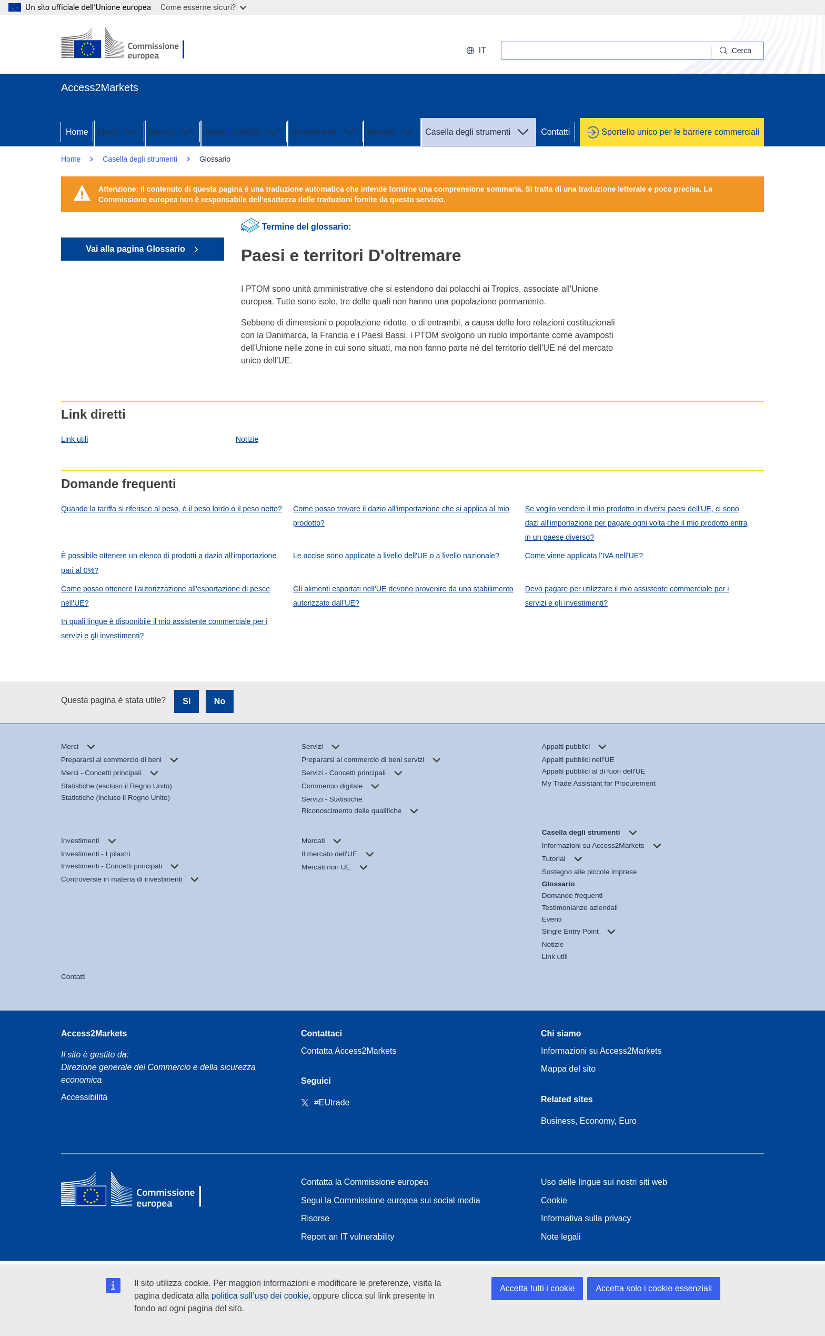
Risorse (315, 1218)
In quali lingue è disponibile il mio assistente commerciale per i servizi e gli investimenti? (164, 628)
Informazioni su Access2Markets (601, 1050)
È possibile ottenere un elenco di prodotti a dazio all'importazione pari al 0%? (168, 562)
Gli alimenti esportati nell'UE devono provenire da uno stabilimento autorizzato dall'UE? (403, 596)
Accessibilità (84, 1097)
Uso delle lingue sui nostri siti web (604, 1181)
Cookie (554, 1200)
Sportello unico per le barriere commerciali (680, 131)
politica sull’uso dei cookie (260, 1295)
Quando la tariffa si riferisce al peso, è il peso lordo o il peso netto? (171, 508)
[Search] (737, 51)
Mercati (391, 131)
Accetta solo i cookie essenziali (654, 1288)
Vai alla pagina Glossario (136, 248)
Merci (118, 131)
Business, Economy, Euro (589, 1120)
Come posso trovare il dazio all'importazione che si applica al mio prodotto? (401, 515)
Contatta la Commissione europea (364, 1181)
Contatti (555, 131)
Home (77, 131)
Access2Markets (94, 1033)
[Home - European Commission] (137, 1191)
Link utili (74, 439)
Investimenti (324, 131)
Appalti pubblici (244, 131)
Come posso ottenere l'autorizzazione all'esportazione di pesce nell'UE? (165, 596)
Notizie (247, 439)
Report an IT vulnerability (348, 1236)
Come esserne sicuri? (203, 7)
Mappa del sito (568, 1068)
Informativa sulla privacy (586, 1218)
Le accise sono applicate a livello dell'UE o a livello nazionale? (396, 555)
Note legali (561, 1236)
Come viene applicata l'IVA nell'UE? (584, 555)
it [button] (476, 50)
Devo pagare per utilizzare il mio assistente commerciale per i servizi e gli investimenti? (627, 596)
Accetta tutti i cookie (537, 1288)
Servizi (172, 131)
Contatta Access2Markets (348, 1050)
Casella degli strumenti (478, 131)
